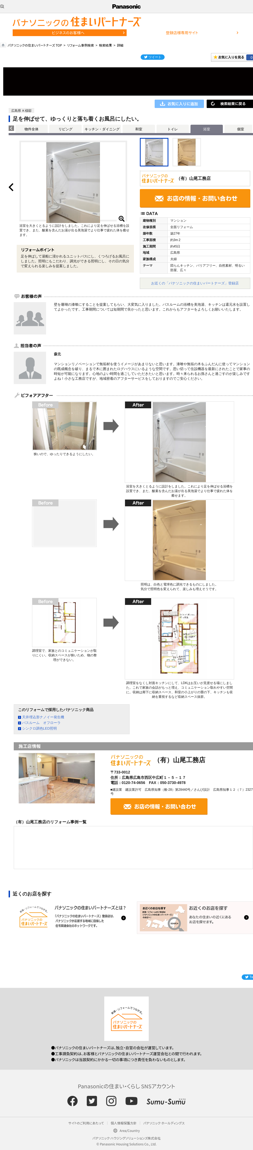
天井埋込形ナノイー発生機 (43, 717)
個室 (240, 129)
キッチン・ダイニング (102, 129)
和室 (138, 129)
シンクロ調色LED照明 (39, 728)
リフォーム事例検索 (80, 45)
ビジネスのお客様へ (68, 32)
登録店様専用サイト (182, 32)
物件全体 (32, 129)
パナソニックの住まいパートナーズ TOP (35, 45)
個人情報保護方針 (124, 1123)
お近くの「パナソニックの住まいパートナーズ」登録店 (195, 283)
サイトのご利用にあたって (86, 1123)
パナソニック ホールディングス (164, 1123)
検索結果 (105, 45)
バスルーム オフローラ (41, 723)
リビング (65, 129)
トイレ (172, 129)
